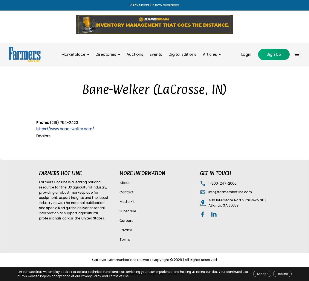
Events (156, 54)
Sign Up (274, 54)
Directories (106, 54)
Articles (210, 54)
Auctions (135, 54)
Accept (262, 274)
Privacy (125, 230)
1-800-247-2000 (222, 183)
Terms (124, 239)
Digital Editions (182, 54)
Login (246, 54)
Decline (282, 274)
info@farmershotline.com (230, 192)
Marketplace (73, 54)
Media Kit (127, 201)
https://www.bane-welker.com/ (65, 128)
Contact (126, 192)
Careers (126, 220)
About (124, 182)
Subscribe (127, 211)
